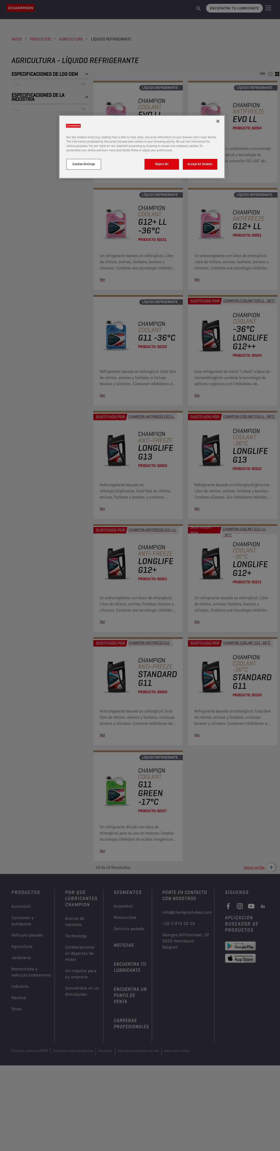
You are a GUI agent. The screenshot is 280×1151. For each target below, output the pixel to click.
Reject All (162, 164)
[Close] (217, 121)
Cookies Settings (83, 164)
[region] (142, 147)
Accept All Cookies (199, 164)
